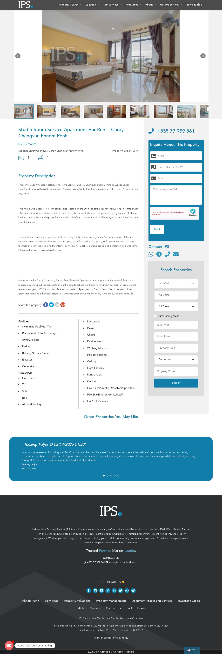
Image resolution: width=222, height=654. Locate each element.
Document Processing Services (152, 601)
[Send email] (176, 254)
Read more (90, 460)
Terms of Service (102, 637)
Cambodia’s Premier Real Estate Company (120, 618)
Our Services (112, 5)
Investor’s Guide (189, 601)
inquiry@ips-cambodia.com (122, 562)
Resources (134, 5)
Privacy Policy (120, 637)
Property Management (111, 601)
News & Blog (194, 4)
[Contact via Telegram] (159, 254)
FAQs (80, 608)
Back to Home (136, 608)
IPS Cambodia (86, 618)
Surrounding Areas (166, 316)
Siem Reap (52, 533)
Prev (18, 56)
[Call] (167, 254)
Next (203, 56)
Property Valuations (77, 601)
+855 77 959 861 (171, 131)
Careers (95, 608)
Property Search (70, 5)
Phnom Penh (30, 601)
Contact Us (113, 608)
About (150, 5)
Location (92, 5)
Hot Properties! (171, 5)
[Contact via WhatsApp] (150, 254)
